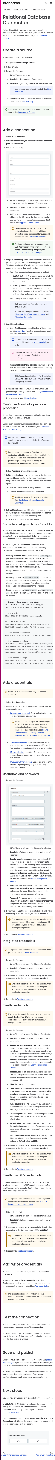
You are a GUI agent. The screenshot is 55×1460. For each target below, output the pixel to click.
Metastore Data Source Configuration (30, 314)
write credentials (40, 342)
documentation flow (11, 1412)
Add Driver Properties (37, 237)
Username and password (20, 713)
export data (20, 331)
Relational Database (38, 9)
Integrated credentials (18, 742)
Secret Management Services (15, 1455)
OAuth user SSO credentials (21, 762)
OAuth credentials (17, 752)
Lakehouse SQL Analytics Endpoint (29, 252)
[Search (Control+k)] (46, 3)
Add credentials (30, 398)
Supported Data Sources (29, 223)
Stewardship (28, 101)
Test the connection (25, 935)
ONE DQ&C (7, 9)
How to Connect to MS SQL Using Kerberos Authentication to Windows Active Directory (32, 733)
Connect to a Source (21, 9)
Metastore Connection (24, 317)
